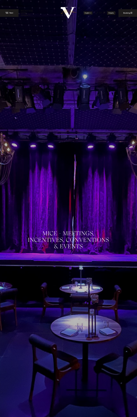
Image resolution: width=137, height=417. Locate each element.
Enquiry (111, 13)
